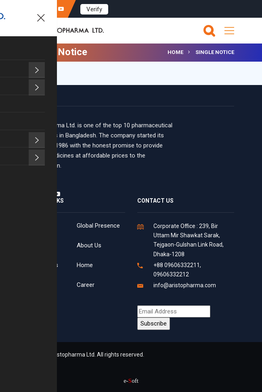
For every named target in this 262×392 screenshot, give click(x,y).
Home (176, 52)
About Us (89, 245)
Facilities (39, 225)
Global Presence (98, 225)
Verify (94, 9)
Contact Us (43, 265)
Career (85, 284)
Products (40, 284)
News (35, 245)
